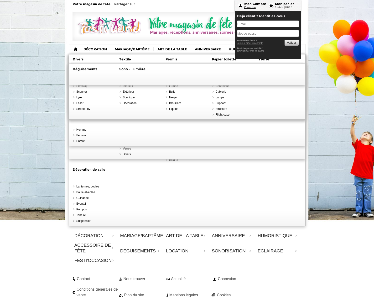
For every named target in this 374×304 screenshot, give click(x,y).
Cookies (224, 295)
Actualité (178, 279)
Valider (291, 42)
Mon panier (284, 4)
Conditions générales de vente (97, 292)
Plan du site (134, 295)
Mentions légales (183, 295)
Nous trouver (134, 279)
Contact (83, 279)
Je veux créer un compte (250, 43)
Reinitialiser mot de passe (251, 51)
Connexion (250, 7)
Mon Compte (255, 4)
